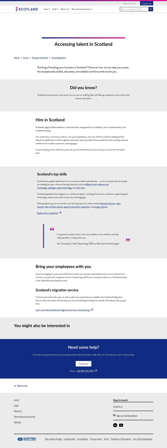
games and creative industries (76, 206)
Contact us (146, 3)
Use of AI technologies (142, 438)
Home (16, 57)
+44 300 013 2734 (86, 371)
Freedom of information (121, 438)
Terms (106, 438)
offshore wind (91, 184)
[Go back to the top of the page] (20, 385)
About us (65, 9)
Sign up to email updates (125, 415)
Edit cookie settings (53, 438)
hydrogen (52, 187)
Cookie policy (69, 438)
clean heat (80, 187)
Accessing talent (58, 57)
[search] (134, 9)
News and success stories (82, 9)
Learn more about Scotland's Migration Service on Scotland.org (64, 310)
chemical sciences (107, 203)
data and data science (54, 206)
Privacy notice (96, 438)
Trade (55, 9)
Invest (47, 9)
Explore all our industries (49, 213)
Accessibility (82, 438)
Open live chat (129, 3)
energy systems (100, 206)
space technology (64, 187)
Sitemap (17, 422)
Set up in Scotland (40, 57)
